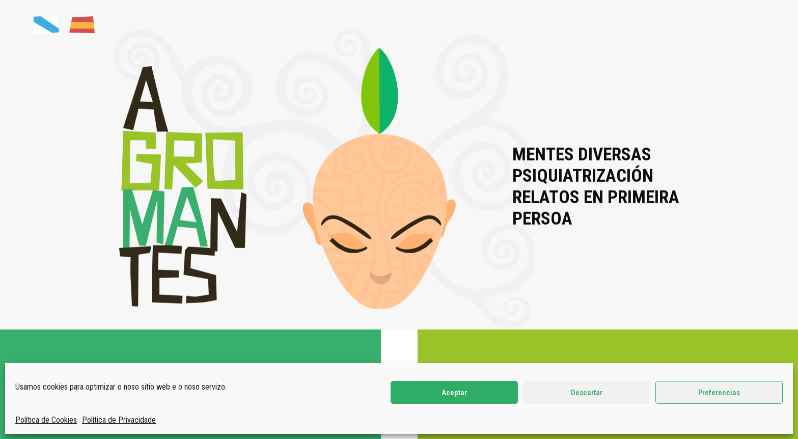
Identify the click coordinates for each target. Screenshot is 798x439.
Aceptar (454, 392)
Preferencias (719, 392)
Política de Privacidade (119, 420)
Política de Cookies (46, 420)
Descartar (586, 392)
